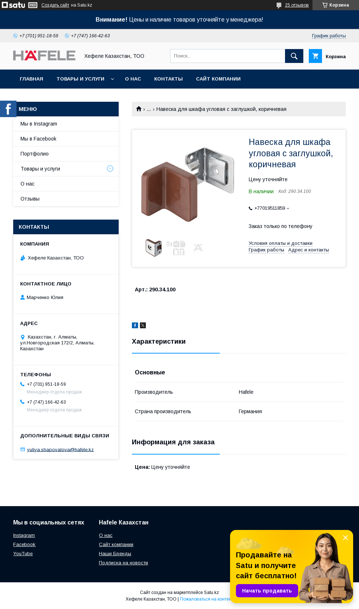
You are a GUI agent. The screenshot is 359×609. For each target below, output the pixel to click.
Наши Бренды (115, 553)
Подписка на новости (123, 562)
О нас (133, 79)
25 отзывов (297, 5)
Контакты (168, 79)
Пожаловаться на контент (206, 599)
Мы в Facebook (38, 139)
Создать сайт (55, 5)
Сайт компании (218, 79)
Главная (31, 79)
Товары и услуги (80, 79)
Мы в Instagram (39, 124)
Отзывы (30, 199)
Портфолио (35, 154)
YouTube (23, 553)
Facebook (24, 544)
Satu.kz (211, 592)
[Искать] (294, 56)
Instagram (24, 535)
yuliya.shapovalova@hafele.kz (60, 449)
